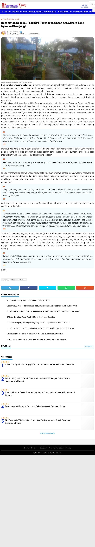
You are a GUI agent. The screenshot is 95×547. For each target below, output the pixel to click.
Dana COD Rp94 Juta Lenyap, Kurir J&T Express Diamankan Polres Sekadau (39, 364)
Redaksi (26, 448)
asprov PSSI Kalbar (80, 12)
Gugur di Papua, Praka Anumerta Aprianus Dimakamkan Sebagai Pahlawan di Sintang (40, 393)
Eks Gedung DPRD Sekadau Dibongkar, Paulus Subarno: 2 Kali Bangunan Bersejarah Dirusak (38, 421)
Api (70, 12)
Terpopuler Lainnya (47, 433)
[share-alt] (10, 288)
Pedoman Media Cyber (56, 448)
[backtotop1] (93, 453)
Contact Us (34, 448)
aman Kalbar (63, 12)
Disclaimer (43, 448)
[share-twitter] (47, 288)
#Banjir (8, 12)
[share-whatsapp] (66, 288)
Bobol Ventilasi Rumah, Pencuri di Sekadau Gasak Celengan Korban (35, 406)
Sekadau (17, 19)
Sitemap (68, 448)
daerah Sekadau (9, 19)
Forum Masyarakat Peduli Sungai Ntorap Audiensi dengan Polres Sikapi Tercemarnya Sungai (37, 379)
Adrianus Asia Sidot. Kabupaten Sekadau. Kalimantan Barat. (34, 12)
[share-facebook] (28, 288)
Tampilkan (88, 346)
